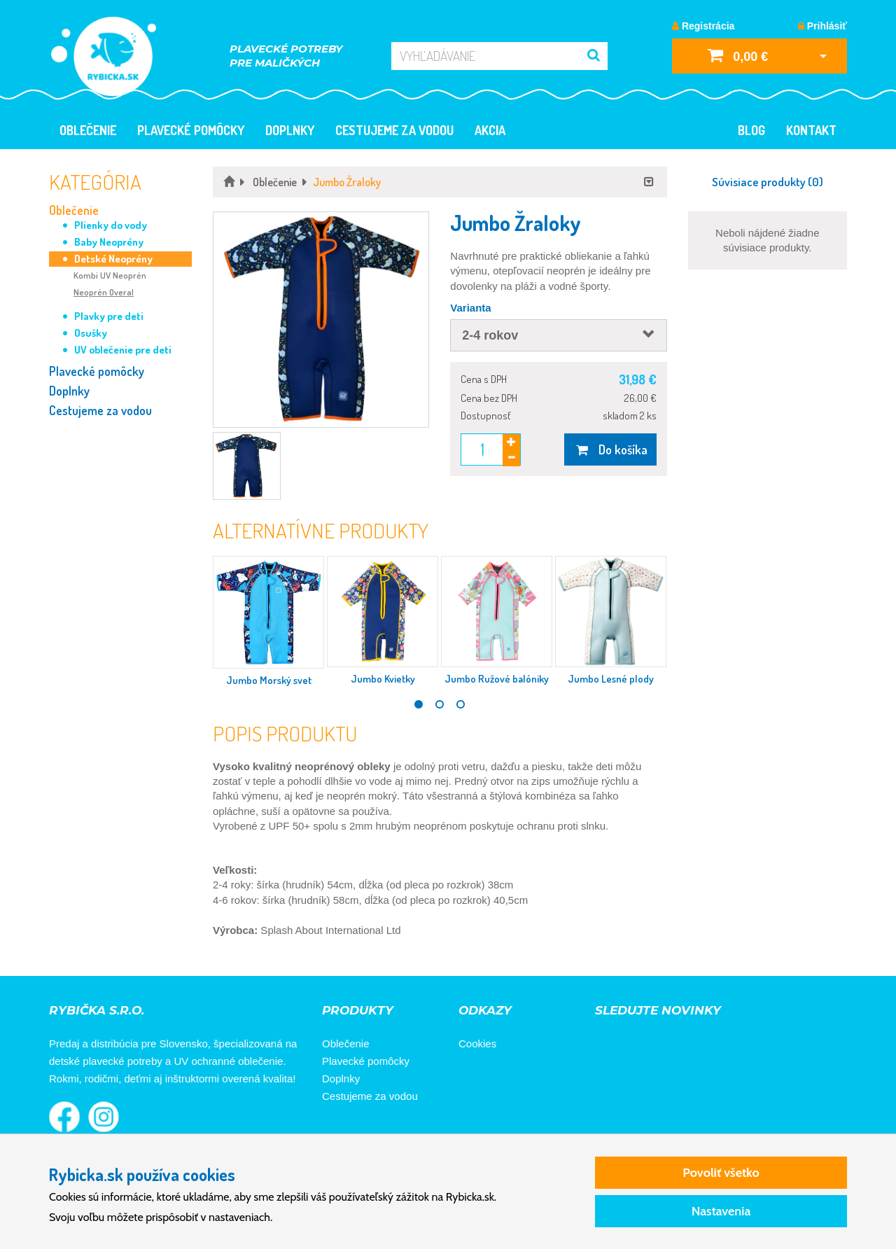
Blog (751, 130)
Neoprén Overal (104, 292)
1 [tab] (419, 704)
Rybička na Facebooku (64, 1116)
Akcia (490, 130)
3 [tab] (461, 704)
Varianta (470, 308)
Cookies (477, 1043)
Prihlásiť (822, 26)
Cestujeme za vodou (394, 130)
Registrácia (703, 26)
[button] (321, 319)
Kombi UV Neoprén (110, 275)
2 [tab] (440, 704)
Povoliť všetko (720, 1172)
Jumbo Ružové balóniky (496, 678)
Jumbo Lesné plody (611, 678)
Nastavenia (721, 1211)
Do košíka (610, 449)
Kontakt (811, 130)
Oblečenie (87, 130)
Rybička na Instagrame (103, 1116)
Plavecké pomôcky (190, 130)
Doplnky (289, 130)
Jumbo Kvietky (383, 678)
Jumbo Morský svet (269, 680)
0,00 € (738, 55)
